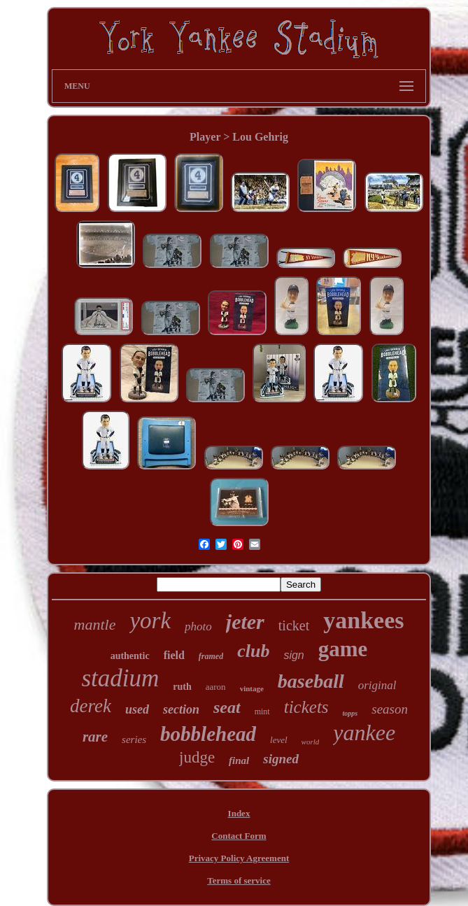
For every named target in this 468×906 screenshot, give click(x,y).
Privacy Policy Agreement (239, 858)
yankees (363, 620)
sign (293, 655)
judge (197, 757)
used (137, 709)
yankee (364, 732)
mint (262, 711)
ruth (182, 686)
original (377, 685)
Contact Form (238, 835)
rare (95, 736)
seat (227, 707)
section (181, 709)
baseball (311, 681)
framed (211, 656)
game (343, 649)
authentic (130, 656)
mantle (95, 624)
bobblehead (208, 734)
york (150, 620)
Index (239, 813)
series (134, 739)
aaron (216, 686)
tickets (306, 707)
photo (198, 626)
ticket (293, 625)
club (253, 651)
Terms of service (239, 880)
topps (350, 713)
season (389, 709)
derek (90, 705)
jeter (245, 621)
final (239, 760)
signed (281, 758)
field (174, 655)
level (279, 740)
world (311, 741)
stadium (120, 678)
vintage (252, 688)
